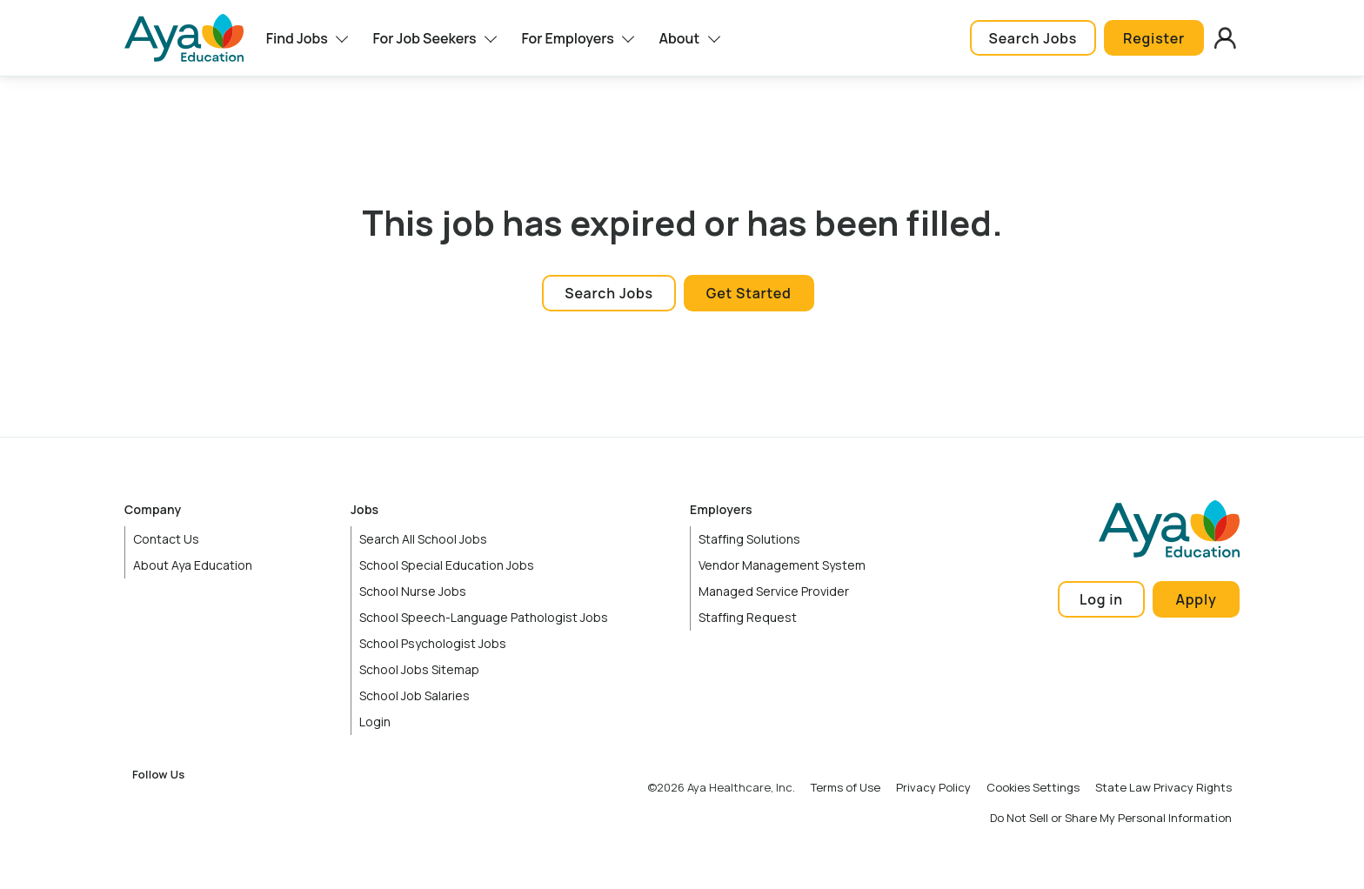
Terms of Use (845, 787)
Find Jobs (297, 38)
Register (1154, 38)
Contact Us (166, 539)
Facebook (145, 804)
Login (375, 721)
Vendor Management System (782, 565)
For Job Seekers (424, 38)
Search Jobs (1033, 38)
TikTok (297, 804)
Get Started (749, 293)
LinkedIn (221, 804)
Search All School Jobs (423, 539)
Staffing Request (748, 617)
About (679, 38)
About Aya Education (192, 565)
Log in (1101, 599)
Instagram (183, 804)
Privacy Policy (933, 787)
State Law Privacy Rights (1163, 787)
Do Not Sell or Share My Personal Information (1111, 818)
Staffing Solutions (749, 539)
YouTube (259, 804)
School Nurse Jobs (412, 591)
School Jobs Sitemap (419, 669)
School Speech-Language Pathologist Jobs (483, 617)
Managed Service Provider (774, 591)
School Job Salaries (414, 695)
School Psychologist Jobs (432, 643)
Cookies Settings (1033, 787)
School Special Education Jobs (446, 565)
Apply (1196, 599)
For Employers (567, 38)
